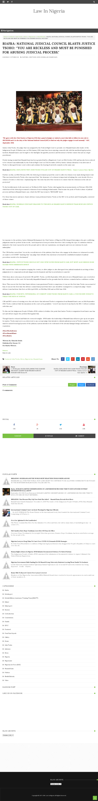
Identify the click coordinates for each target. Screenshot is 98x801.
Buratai (7, 610)
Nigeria (7, 657)
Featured (11, 36)
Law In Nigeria (49, 11)
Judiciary (7, 649)
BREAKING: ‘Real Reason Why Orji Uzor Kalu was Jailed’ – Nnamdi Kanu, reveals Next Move (42, 499)
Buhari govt (8, 606)
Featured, (25, 57)
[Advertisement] (49, 21)
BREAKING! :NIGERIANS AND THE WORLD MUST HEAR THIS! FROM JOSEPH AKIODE (40, 478)
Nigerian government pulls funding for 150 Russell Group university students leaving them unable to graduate (49, 562)
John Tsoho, (33, 57)
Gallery (7, 637)
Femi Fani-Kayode (10, 633)
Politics (7, 672)
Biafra (7, 590)
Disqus (81, 385)
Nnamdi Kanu (41, 36)
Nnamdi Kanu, (53, 57)
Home (5, 36)
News (25, 36)
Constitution (9, 618)
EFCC (6, 625)
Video (6, 680)
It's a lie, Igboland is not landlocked (24, 520)
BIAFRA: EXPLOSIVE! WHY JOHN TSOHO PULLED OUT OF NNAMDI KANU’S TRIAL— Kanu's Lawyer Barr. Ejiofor (51, 170)
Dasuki (7, 621)
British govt (9, 594)
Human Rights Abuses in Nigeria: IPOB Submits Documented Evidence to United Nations (41, 552)
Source (5, 350)
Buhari (7, 602)
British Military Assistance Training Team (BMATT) (21, 598)
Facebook (90, 385)
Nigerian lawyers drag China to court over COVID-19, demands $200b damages (39, 541)
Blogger (72, 385)
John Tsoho (19, 36)
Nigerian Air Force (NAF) (13, 665)
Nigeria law (32, 36)
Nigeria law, (45, 57)
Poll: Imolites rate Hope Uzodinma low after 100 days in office (33, 531)
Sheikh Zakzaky (10, 676)
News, (39, 57)
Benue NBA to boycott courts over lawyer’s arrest (29, 573)
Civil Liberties (9, 614)
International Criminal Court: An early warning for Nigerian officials (34, 510)
